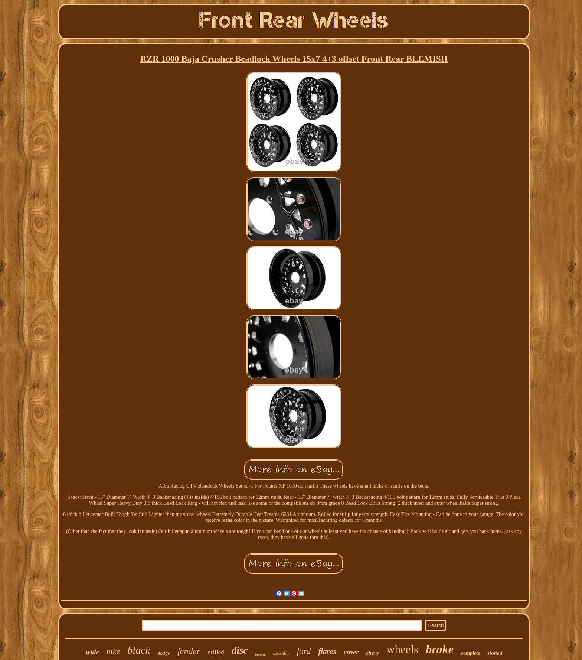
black (138, 650)
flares (327, 651)
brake (440, 649)
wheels (402, 649)
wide (92, 652)
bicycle (260, 654)
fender (188, 651)
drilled (215, 652)
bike (113, 651)
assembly (281, 653)
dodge (163, 653)
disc (240, 650)
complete (470, 653)
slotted (494, 653)
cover (351, 652)
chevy (372, 653)
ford (304, 651)
